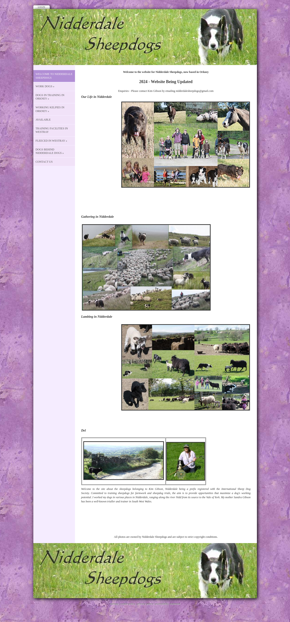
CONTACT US (44, 161)
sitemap (114, 603)
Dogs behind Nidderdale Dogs (50, 151)
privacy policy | (146, 603)
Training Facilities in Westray (52, 130)
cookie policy (127, 603)
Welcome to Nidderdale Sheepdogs (54, 75)
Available (43, 119)
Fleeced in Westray (51, 140)
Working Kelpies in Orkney (50, 109)
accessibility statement (167, 603)
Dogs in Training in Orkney (50, 96)
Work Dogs (45, 86)
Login (41, 7)
